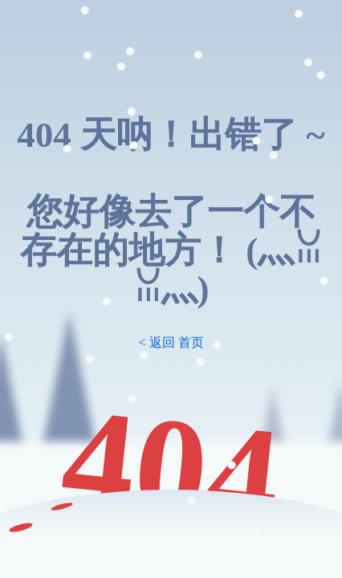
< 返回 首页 (170, 342)
